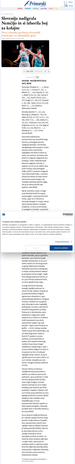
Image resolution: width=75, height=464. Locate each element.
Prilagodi (37, 248)
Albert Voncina (5, 38)
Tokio (12, 38)
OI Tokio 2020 (7, 14)
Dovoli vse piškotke (61, 248)
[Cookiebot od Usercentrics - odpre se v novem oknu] (64, 214)
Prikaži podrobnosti (62, 242)
